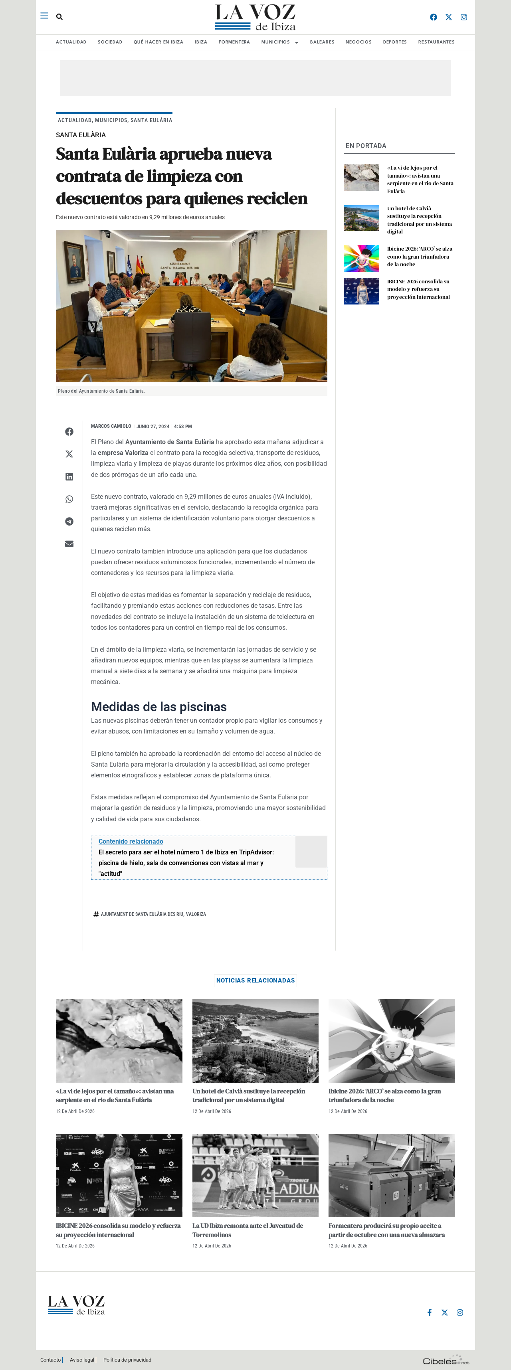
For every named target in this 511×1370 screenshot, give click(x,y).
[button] (59, 17)
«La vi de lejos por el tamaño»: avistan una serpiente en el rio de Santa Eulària (420, 179)
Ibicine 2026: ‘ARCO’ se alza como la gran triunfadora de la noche (419, 256)
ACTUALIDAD (71, 42)
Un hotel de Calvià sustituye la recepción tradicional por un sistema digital (419, 220)
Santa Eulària (151, 120)
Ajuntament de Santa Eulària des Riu (142, 914)
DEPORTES (395, 42)
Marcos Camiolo (111, 426)
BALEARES (322, 42)
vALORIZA (196, 914)
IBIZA (201, 42)
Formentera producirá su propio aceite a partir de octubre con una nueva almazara (387, 1230)
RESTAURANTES (436, 42)
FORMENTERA (234, 42)
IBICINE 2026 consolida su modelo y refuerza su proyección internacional (418, 289)
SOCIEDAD (110, 42)
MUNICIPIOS (280, 43)
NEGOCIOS (359, 42)
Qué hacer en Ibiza (159, 42)
